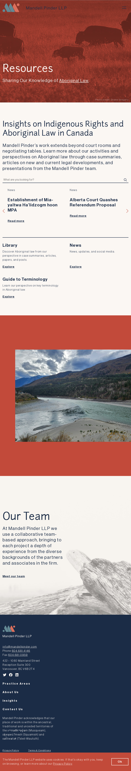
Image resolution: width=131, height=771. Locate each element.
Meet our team (14, 576)
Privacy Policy (11, 751)
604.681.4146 (21, 651)
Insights (10, 701)
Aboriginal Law (75, 80)
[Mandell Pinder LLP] (35, 7)
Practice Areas (16, 684)
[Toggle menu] (124, 7)
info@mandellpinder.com (20, 647)
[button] (4, 211)
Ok (120, 761)
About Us (11, 692)
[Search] (125, 180)
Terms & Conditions (39, 751)
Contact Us (13, 709)
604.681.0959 (18, 655)
